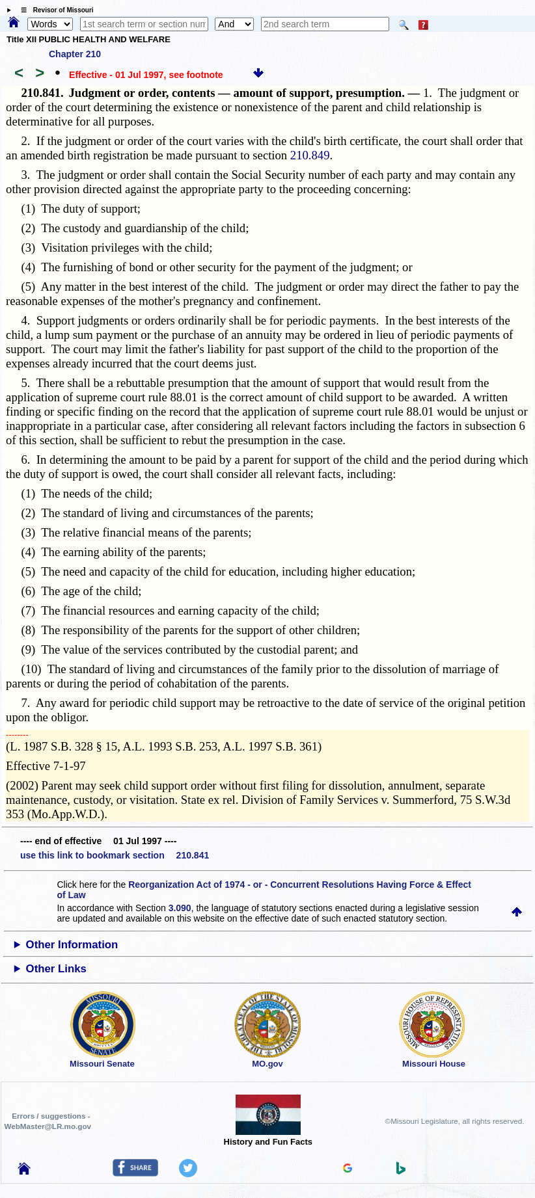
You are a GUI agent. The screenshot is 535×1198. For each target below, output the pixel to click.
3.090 (180, 908)
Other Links (56, 969)
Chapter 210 (75, 54)
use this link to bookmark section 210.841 (114, 855)
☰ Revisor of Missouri (54, 10)
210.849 (310, 155)
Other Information (72, 944)
